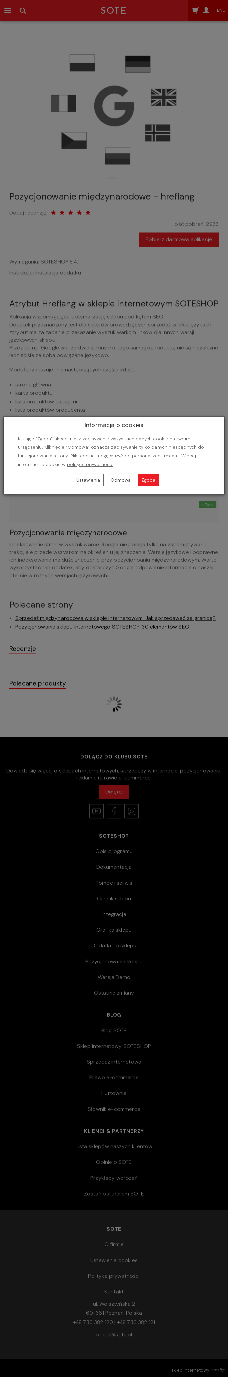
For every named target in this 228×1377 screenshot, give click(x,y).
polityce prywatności (90, 464)
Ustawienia (88, 480)
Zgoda (148, 480)
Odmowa (121, 480)
